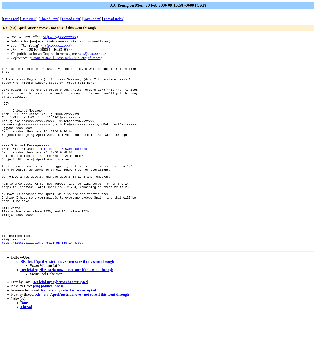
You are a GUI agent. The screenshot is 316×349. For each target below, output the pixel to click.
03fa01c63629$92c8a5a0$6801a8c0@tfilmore (65, 58)
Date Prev (10, 19)
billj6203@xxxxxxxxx (60, 37)
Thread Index (113, 19)
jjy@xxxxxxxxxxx (56, 45)
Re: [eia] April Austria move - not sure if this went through (66, 306)
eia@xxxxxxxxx (92, 54)
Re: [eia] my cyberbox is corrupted (60, 318)
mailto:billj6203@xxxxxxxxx (63, 165)
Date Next (28, 19)
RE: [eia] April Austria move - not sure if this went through (67, 298)
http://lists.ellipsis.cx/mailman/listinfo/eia (42, 278)
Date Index (92, 19)
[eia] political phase (48, 322)
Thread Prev (49, 19)
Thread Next (71, 19)
